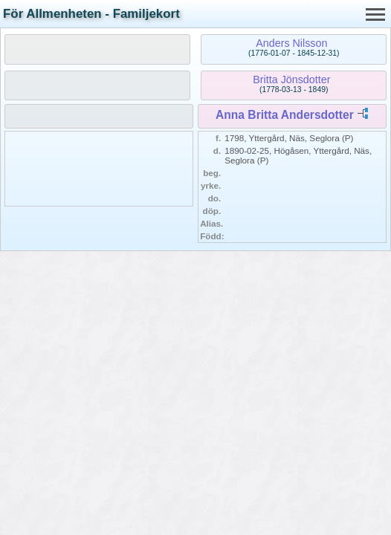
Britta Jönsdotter (291, 79)
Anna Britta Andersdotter (285, 114)
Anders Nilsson (291, 43)
